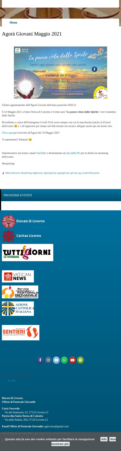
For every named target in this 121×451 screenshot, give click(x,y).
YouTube (41, 153)
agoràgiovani (63, 173)
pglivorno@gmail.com (57, 426)
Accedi (11, 380)
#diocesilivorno (13, 173)
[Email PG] (56, 360)
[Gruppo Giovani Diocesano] (64, 360)
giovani (74, 173)
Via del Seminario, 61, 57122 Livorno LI (26, 412)
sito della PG (73, 153)
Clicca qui (7, 132)
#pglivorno (38, 173)
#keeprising (26, 173)
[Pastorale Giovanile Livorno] (72, 360)
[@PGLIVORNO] (40, 360)
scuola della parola (90, 173)
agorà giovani (50, 173)
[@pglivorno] (48, 360)
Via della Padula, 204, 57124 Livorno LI (26, 419)
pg (80, 173)
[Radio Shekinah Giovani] (80, 360)
